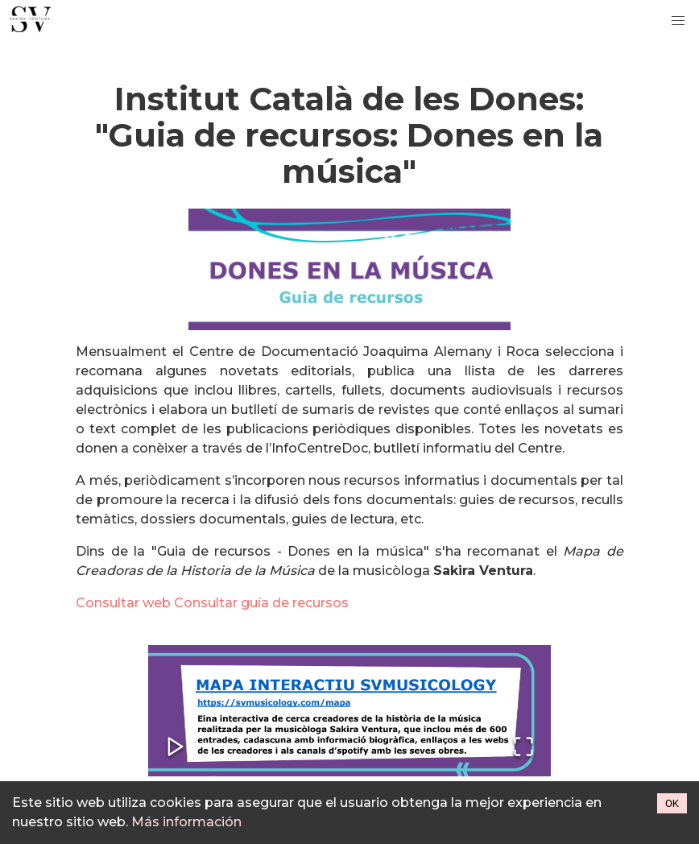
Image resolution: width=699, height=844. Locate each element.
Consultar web (123, 602)
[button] (349, 710)
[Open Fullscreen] (523, 747)
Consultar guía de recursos (261, 602)
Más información (186, 822)
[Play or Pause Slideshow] (175, 747)
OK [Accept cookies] (672, 803)
